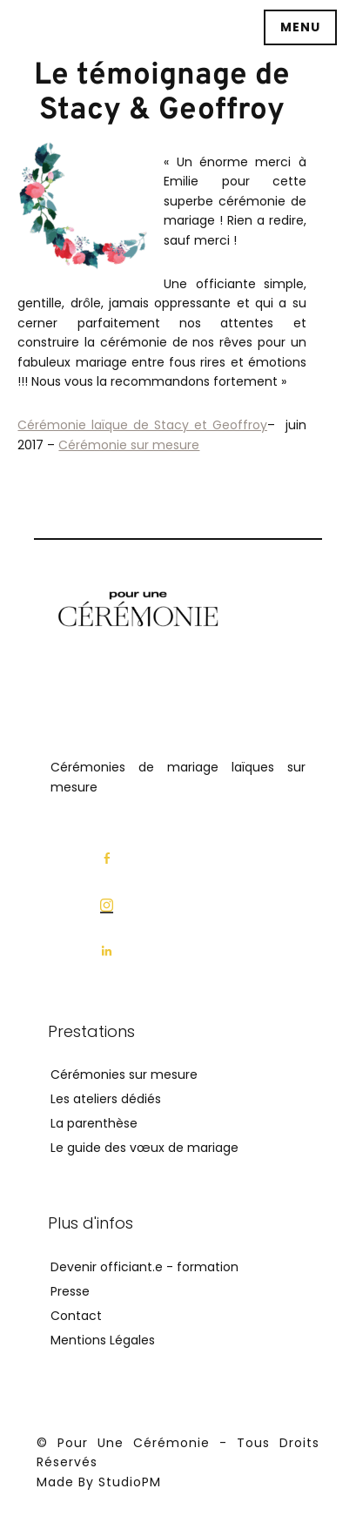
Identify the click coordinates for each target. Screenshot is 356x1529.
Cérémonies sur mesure (124, 1074)
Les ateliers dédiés (105, 1099)
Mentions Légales (102, 1339)
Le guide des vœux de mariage (144, 1147)
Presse (70, 1290)
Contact (76, 1315)
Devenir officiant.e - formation (144, 1266)
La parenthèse (94, 1123)
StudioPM (129, 1481)
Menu (300, 27)
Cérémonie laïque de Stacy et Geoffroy (142, 425)
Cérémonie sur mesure (128, 445)
